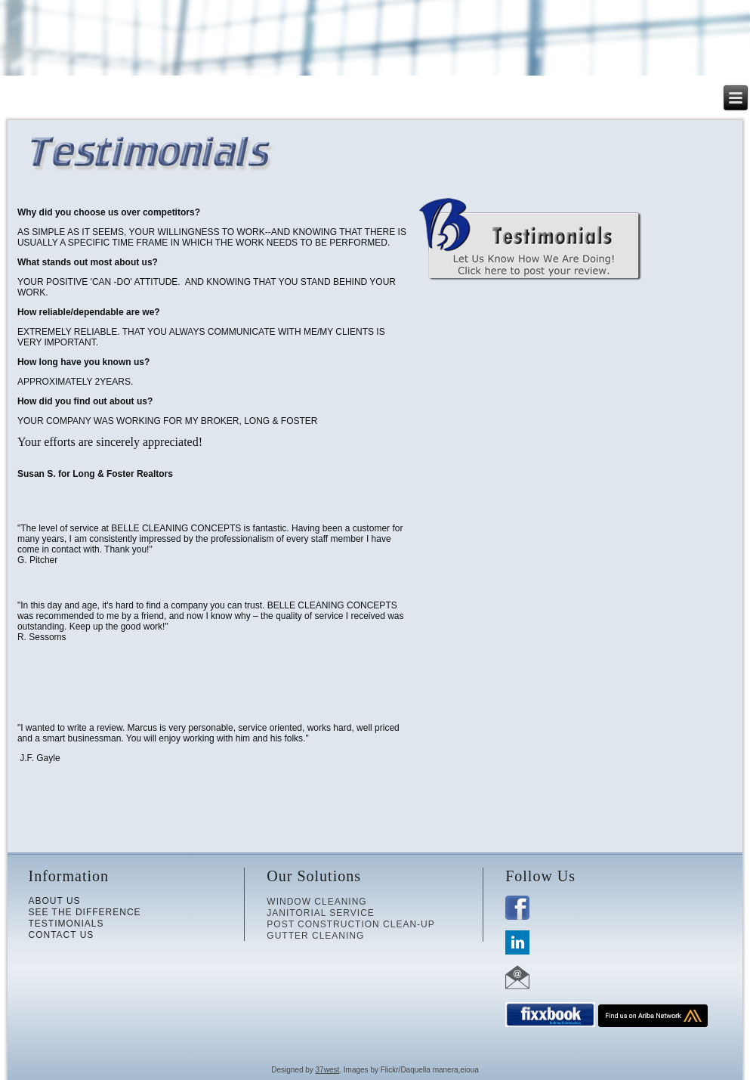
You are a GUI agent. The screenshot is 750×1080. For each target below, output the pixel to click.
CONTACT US (61, 935)
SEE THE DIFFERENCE (84, 912)
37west (328, 1070)
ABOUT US (54, 901)
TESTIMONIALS (65, 923)
